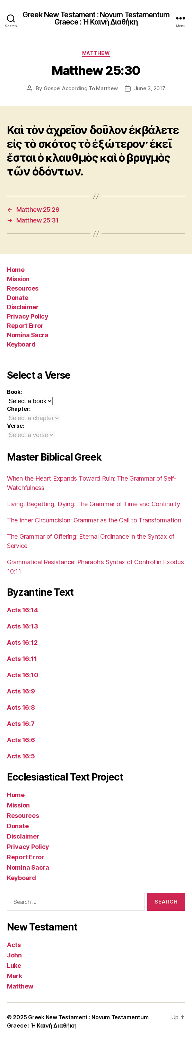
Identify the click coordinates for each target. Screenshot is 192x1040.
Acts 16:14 (22, 610)
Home (15, 269)
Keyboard (21, 344)
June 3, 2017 (149, 88)
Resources (22, 288)
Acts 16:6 (21, 740)
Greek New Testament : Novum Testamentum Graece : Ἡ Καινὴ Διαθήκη (96, 18)
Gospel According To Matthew (81, 88)
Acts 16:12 (22, 642)
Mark (14, 976)
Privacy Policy (27, 316)
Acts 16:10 (22, 675)
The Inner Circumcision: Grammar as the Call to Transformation (94, 520)
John (14, 955)
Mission (18, 279)
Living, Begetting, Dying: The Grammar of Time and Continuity (93, 504)
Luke (14, 965)
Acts (14, 944)
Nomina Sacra (27, 335)
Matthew (96, 53)
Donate (17, 297)
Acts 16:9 (21, 691)
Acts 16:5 (21, 756)
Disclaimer (22, 307)
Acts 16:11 (22, 658)
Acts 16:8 (21, 707)
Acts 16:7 (21, 723)
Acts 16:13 (22, 626)
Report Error (25, 325)
